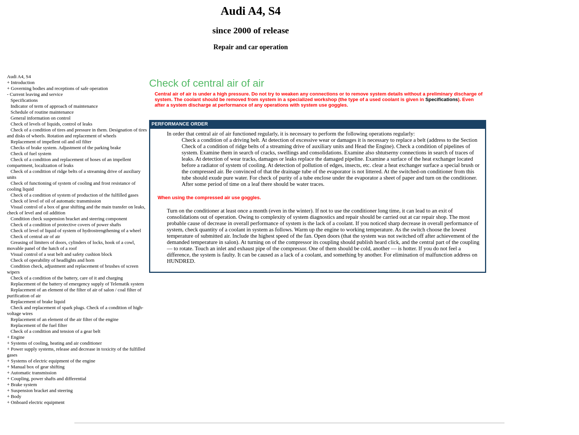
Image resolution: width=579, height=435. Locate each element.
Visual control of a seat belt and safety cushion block (61, 254)
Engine (17, 337)
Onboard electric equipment (37, 402)
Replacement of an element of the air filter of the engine (65, 319)
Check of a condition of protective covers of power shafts (66, 224)
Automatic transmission (34, 372)
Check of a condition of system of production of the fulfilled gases (75, 195)
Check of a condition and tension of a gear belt (56, 331)
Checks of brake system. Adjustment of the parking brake (66, 147)
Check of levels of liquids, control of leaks (51, 124)
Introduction (22, 82)
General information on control (41, 118)
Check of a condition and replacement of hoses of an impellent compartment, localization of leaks (69, 162)
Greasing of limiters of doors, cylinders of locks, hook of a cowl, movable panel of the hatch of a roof (71, 245)
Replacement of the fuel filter (39, 325)
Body (16, 396)
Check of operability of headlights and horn (53, 260)
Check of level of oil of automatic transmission (56, 201)
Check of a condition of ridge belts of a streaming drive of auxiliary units (263, 146)
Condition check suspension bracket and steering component (69, 218)
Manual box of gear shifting (37, 366)
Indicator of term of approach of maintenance (54, 106)
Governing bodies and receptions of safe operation (59, 88)
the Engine (380, 146)
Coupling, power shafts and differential (48, 378)
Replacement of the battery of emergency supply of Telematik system (77, 284)
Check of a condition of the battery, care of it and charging (67, 278)
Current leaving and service (36, 94)
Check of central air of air (35, 236)
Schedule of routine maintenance (42, 112)
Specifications (24, 100)
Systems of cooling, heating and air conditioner (56, 343)
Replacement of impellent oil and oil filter (51, 141)
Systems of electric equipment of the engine (53, 361)
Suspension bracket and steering (42, 390)
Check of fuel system (31, 153)
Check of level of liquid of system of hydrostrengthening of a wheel (76, 230)
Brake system (24, 384)
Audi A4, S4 (19, 76)
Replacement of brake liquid (38, 301)
